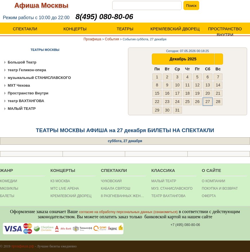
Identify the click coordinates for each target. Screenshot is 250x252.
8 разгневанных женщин (123, 196)
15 (157, 93)
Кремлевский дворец (71, 196)
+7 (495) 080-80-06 (185, 225)
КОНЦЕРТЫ (75, 29)
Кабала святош (115, 188)
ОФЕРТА (209, 196)
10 (177, 85)
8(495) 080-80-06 (104, 16)
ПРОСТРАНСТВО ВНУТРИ (225, 32)
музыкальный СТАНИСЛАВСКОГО (39, 78)
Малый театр (163, 181)
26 (197, 101)
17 (177, 93)
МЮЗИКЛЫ (9, 188)
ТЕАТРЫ (125, 29)
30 (167, 110)
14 (218, 85)
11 (187, 85)
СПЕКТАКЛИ (25, 29)
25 (187, 101)
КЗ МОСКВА (60, 181)
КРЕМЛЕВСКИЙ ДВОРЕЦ (174, 29)
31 (177, 110)
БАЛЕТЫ (7, 196)
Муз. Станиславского (172, 188)
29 (157, 110)
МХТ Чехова (19, 85)
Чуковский (111, 181)
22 (157, 101)
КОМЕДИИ (8, 181)
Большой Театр (22, 62)
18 (187, 93)
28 (218, 101)
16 (167, 93)
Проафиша (92, 39)
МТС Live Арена (65, 188)
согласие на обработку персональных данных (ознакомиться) (128, 212)
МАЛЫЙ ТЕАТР (22, 108)
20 (208, 93)
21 (218, 93)
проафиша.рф (22, 246)
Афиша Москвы (41, 5)
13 (208, 85)
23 (167, 101)
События (112, 39)
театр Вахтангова (168, 196)
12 (197, 85)
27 (208, 101)
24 (177, 101)
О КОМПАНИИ (213, 181)
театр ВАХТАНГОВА (26, 101)
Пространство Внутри (28, 93)
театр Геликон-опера (27, 70)
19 (197, 93)
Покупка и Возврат (220, 188)
